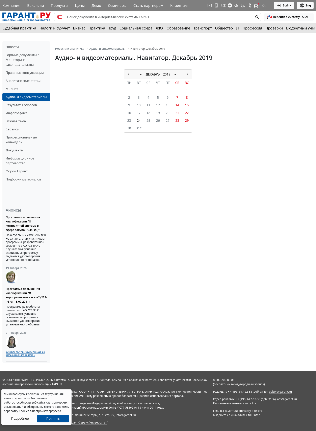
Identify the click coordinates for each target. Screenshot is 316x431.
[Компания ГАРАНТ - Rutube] (256, 5)
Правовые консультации (25, 72)
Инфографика (16, 113)
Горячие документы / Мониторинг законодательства (22, 60)
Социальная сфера (136, 28)
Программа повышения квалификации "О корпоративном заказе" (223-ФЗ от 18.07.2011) (26, 295)
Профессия (252, 28)
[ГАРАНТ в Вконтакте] (223, 5)
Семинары (117, 5)
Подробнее (20, 418)
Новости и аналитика (69, 48)
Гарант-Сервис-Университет (88, 422)
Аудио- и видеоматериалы (26, 97)
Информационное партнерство (20, 160)
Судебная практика (19, 28)
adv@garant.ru (287, 399)
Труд (112, 28)
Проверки (274, 28)
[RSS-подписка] (263, 5)
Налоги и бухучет (55, 28)
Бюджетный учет (300, 28)
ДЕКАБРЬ (153, 74)
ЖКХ (159, 28)
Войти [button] (284, 5)
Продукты (59, 5)
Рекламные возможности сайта (234, 403)
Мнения (12, 89)
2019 (166, 74)
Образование (178, 28)
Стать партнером (148, 5)
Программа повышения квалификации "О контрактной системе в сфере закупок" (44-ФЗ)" (23, 223)
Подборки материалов (23, 179)
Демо (96, 5)
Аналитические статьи (23, 81)
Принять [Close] (53, 418)
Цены (80, 5)
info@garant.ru (126, 415)
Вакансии (35, 5)
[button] (289, 17)
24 (138, 120)
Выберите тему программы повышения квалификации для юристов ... (25, 353)
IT (237, 28)
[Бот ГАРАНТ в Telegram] (243, 5)
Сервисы (12, 129)
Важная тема (16, 121)
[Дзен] (230, 5)
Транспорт (202, 28)
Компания (11, 5)
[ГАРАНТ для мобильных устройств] (216, 5)
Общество (224, 28)
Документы (14, 150)
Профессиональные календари (21, 139)
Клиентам (179, 5)
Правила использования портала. (160, 396)
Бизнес (79, 28)
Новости (12, 47)
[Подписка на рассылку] (209, 5)
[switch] (60, 17)
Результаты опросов (21, 105)
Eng (305, 5)
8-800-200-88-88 (223, 380)
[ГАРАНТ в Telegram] (236, 5)
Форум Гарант (17, 171)
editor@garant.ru (280, 391)
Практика (96, 28)
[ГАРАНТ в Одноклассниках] (249, 5)
